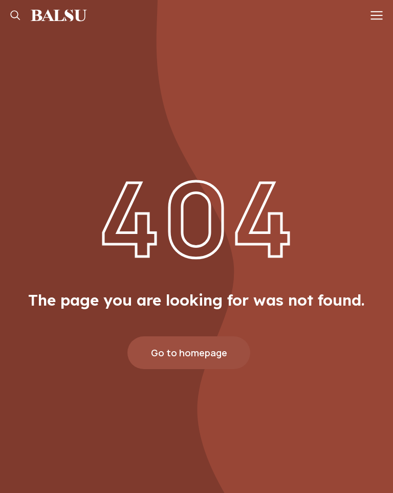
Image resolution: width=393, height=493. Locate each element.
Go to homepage (189, 353)
